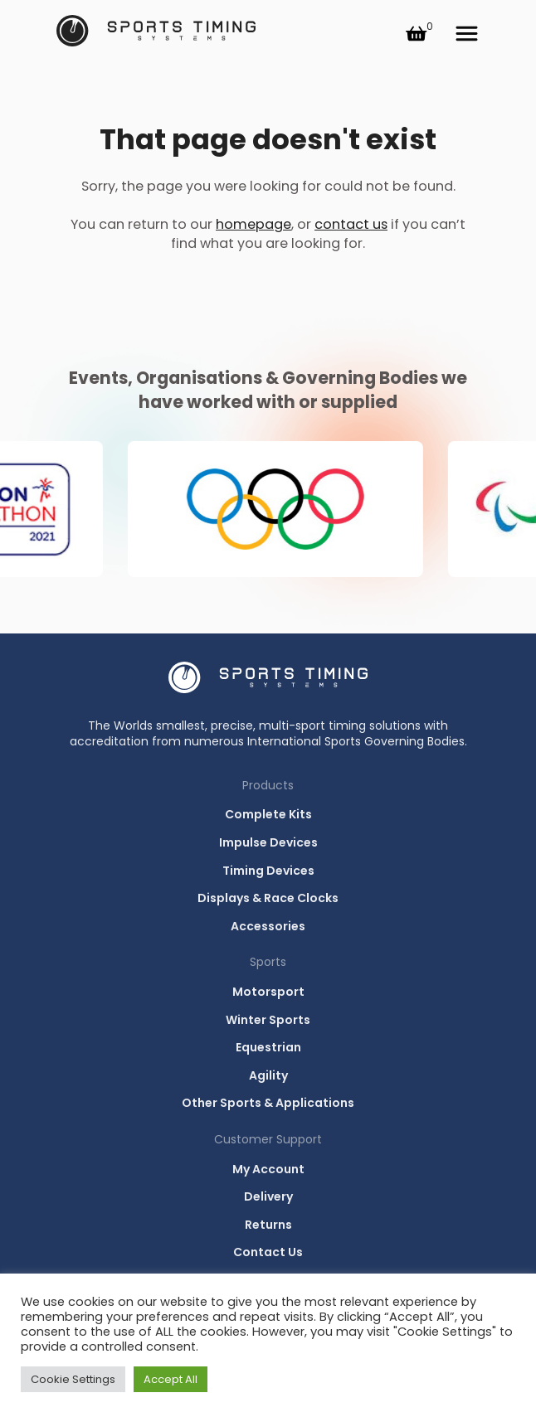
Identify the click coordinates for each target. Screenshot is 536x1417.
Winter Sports (268, 1020)
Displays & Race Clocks (268, 898)
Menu (466, 33)
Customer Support (268, 1139)
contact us (350, 224)
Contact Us (268, 1252)
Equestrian (268, 1047)
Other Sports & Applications (268, 1102)
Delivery (268, 1196)
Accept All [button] (170, 1379)
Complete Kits (268, 814)
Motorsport (268, 991)
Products (268, 785)
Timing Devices (268, 870)
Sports (268, 962)
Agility (268, 1075)
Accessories (268, 926)
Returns (268, 1224)
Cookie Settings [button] (73, 1379)
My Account (268, 1169)
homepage (253, 224)
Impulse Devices (268, 842)
